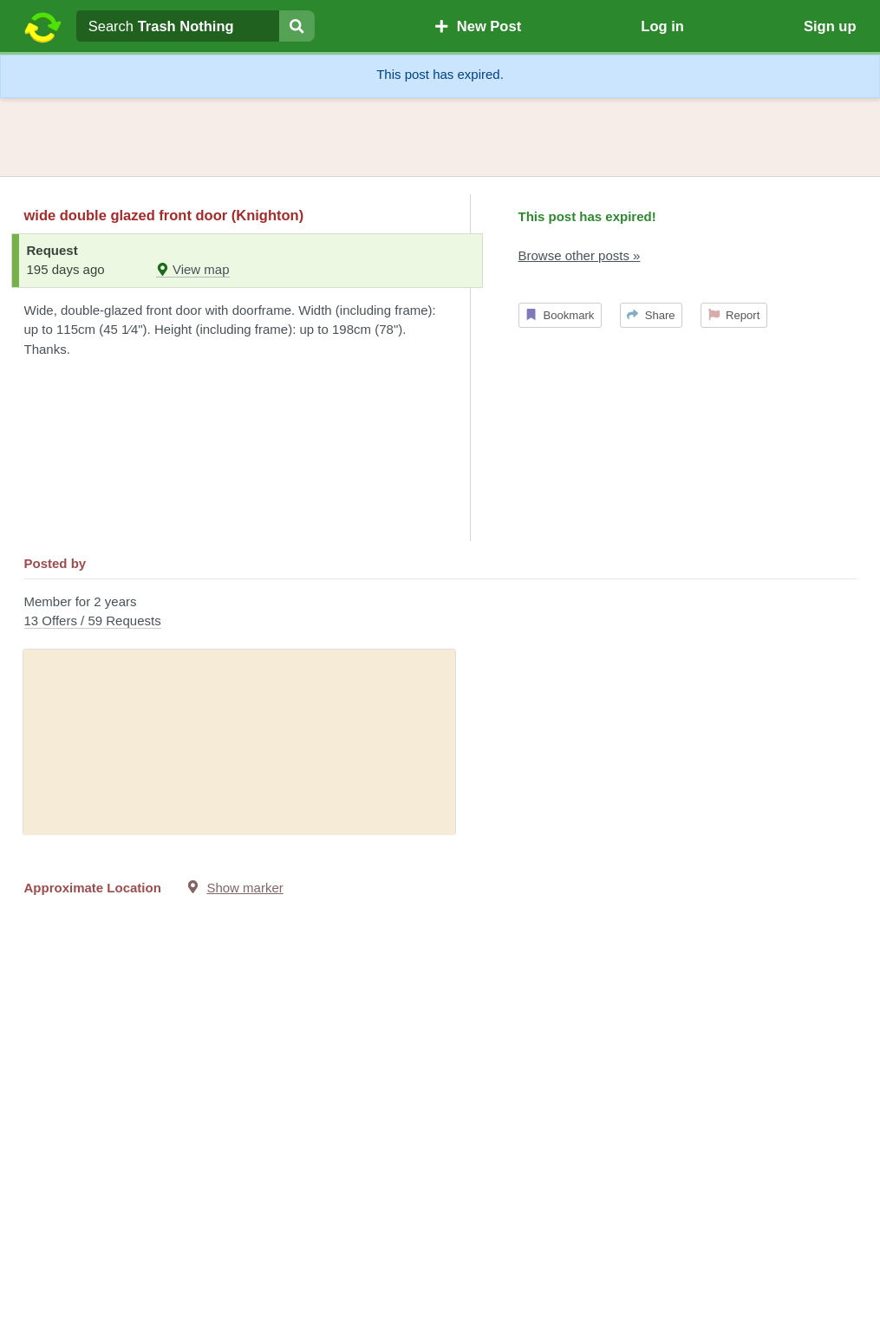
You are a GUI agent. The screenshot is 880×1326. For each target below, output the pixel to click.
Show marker (244, 887)
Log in (662, 26)
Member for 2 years (440, 612)
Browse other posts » (579, 255)
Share (651, 315)
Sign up (830, 26)
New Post (477, 26)
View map (193, 269)
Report (734, 315)
